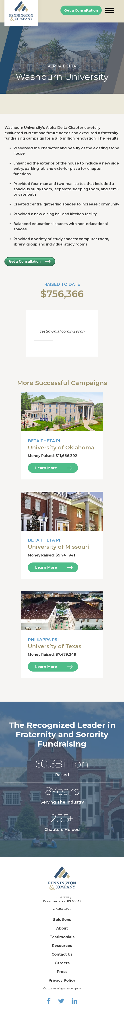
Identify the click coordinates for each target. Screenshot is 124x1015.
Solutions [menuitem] (62, 920)
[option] (62, 58)
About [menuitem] (62, 928)
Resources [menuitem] (62, 946)
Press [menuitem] (62, 972)
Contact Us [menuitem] (62, 954)
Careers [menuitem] (62, 963)
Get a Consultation (81, 10)
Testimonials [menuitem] (62, 937)
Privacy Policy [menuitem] (62, 980)
